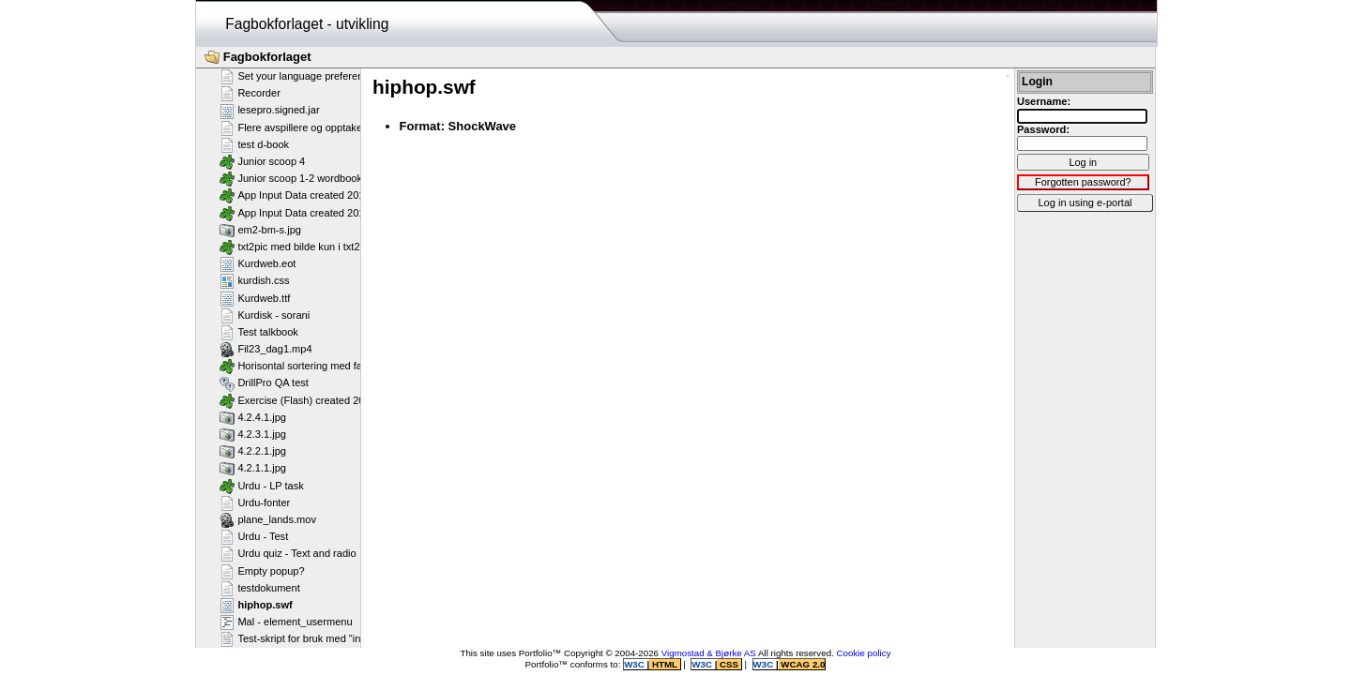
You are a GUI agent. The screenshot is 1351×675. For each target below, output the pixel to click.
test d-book (254, 144)
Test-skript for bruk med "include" (304, 638)
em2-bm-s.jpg (260, 229)
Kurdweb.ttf (255, 298)
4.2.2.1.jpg (253, 451)
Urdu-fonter (255, 502)
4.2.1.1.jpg (253, 467)
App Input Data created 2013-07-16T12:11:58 (333, 195)
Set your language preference (297, 75)
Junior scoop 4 (262, 161)
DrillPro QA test (264, 383)
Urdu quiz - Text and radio (288, 553)
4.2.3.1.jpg (253, 434)
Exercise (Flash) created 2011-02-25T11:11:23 (336, 400)
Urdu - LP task (262, 485)
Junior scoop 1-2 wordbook (291, 178)
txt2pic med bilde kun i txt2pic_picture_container (339, 246)
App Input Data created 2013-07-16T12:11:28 (333, 212)
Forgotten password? (1083, 182)
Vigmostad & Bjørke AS (708, 653)
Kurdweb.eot (258, 263)
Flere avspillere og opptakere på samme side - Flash (349, 127)
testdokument (260, 587)
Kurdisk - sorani (265, 315)
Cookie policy (864, 653)
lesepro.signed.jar (270, 110)
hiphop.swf (256, 604)
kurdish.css (255, 280)
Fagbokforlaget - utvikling (306, 24)
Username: (1043, 101)
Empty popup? (262, 571)
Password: (1043, 129)
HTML (664, 664)
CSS (728, 664)
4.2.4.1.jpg (253, 417)
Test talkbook (259, 331)
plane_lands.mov (268, 519)
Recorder (250, 92)
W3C (635, 664)
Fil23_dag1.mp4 (266, 348)
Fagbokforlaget (258, 57)
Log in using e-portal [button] (1084, 202)
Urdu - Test (254, 536)
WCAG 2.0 (802, 664)
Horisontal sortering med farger (300, 365)
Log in (1083, 162)
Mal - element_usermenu (286, 621)
